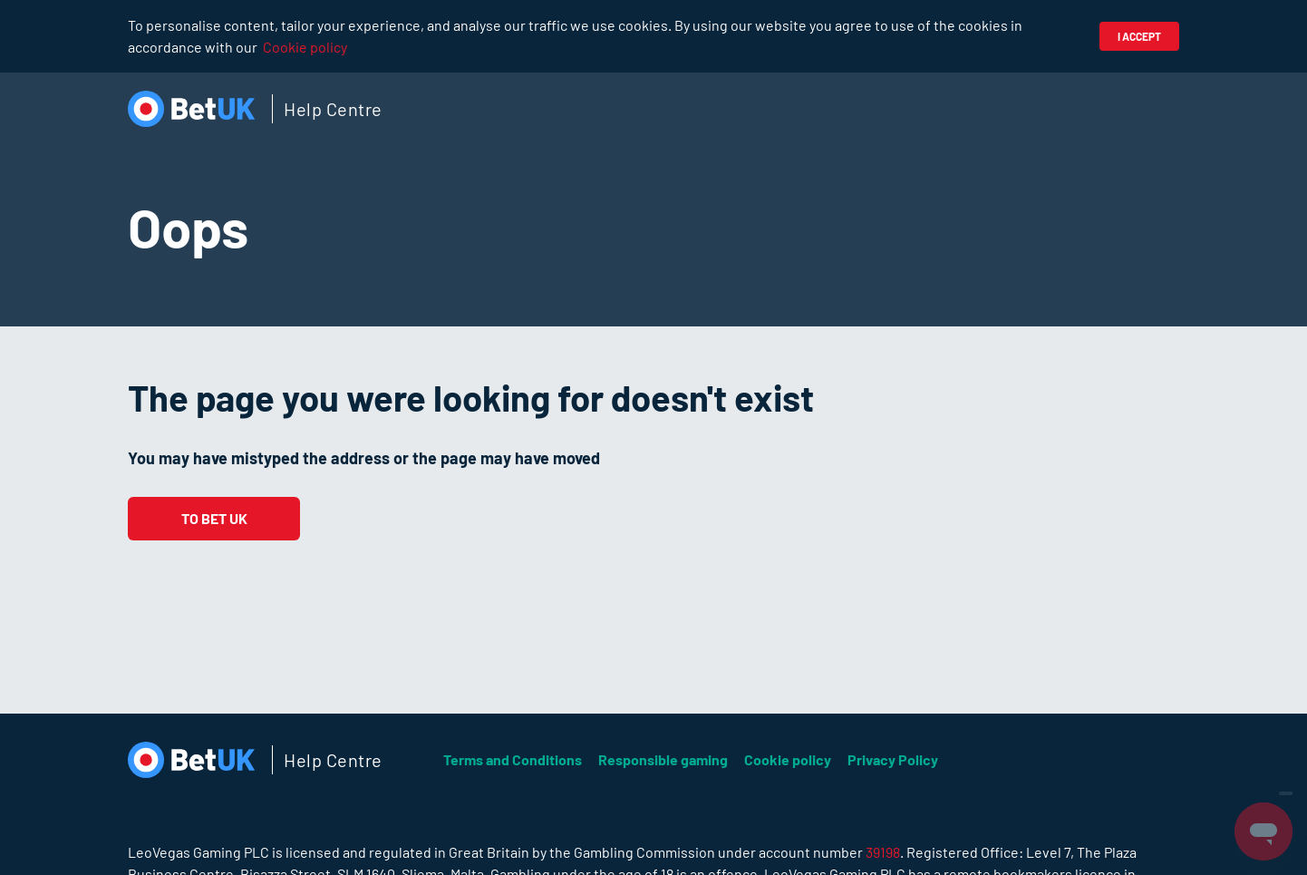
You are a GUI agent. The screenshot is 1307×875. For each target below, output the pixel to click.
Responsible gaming (663, 759)
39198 (883, 851)
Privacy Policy (892, 759)
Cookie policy (305, 46)
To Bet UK (214, 518)
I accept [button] (1139, 36)
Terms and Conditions (512, 759)
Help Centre (333, 109)
